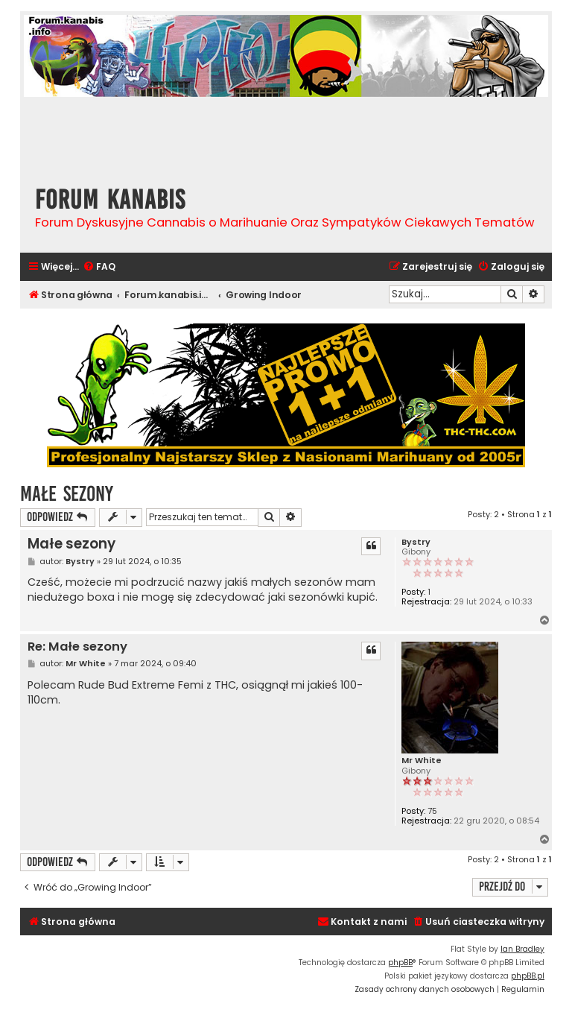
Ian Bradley (522, 949)
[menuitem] (99, 267)
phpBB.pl (527, 976)
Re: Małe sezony (77, 647)
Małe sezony (66, 493)
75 (432, 811)
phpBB (400, 962)
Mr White (421, 760)
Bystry (415, 542)
